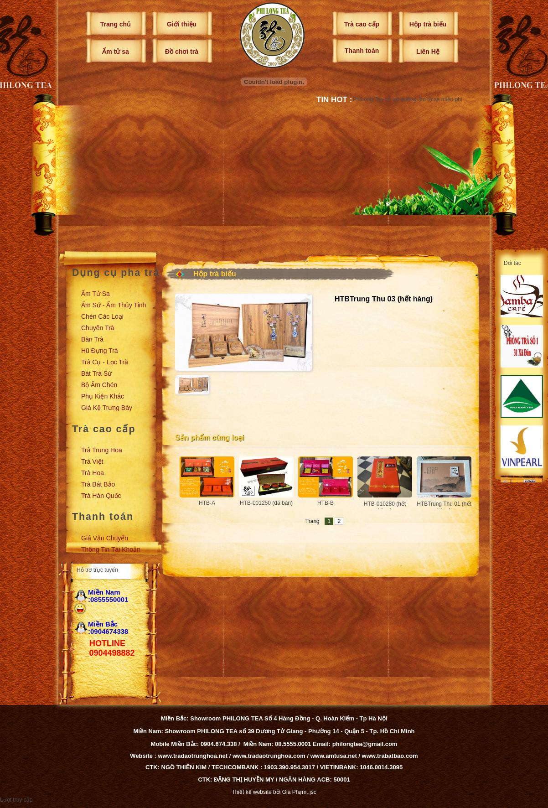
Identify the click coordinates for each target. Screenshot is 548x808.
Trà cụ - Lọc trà (104, 362)
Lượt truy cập (16, 800)
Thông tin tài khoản (110, 549)
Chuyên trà (97, 327)
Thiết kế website (251, 792)
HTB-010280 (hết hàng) (385, 507)
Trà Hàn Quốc (101, 495)
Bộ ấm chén (99, 384)
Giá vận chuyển (104, 538)
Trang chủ (115, 24)
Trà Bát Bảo (98, 484)
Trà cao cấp (361, 24)
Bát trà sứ (96, 373)
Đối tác (512, 263)
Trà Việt (92, 461)
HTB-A (207, 503)
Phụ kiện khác (102, 396)
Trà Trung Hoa (101, 450)
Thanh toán (362, 50)
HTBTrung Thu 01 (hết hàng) (444, 507)
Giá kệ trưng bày (106, 407)
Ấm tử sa (115, 51)
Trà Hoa (92, 473)
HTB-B (325, 503)
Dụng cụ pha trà (116, 272)
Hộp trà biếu (427, 24)
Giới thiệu (181, 24)
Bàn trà (92, 339)
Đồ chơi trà (181, 51)
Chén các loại (102, 316)
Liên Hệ (427, 51)
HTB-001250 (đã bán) (266, 503)
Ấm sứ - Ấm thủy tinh (113, 305)
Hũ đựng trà (99, 350)
